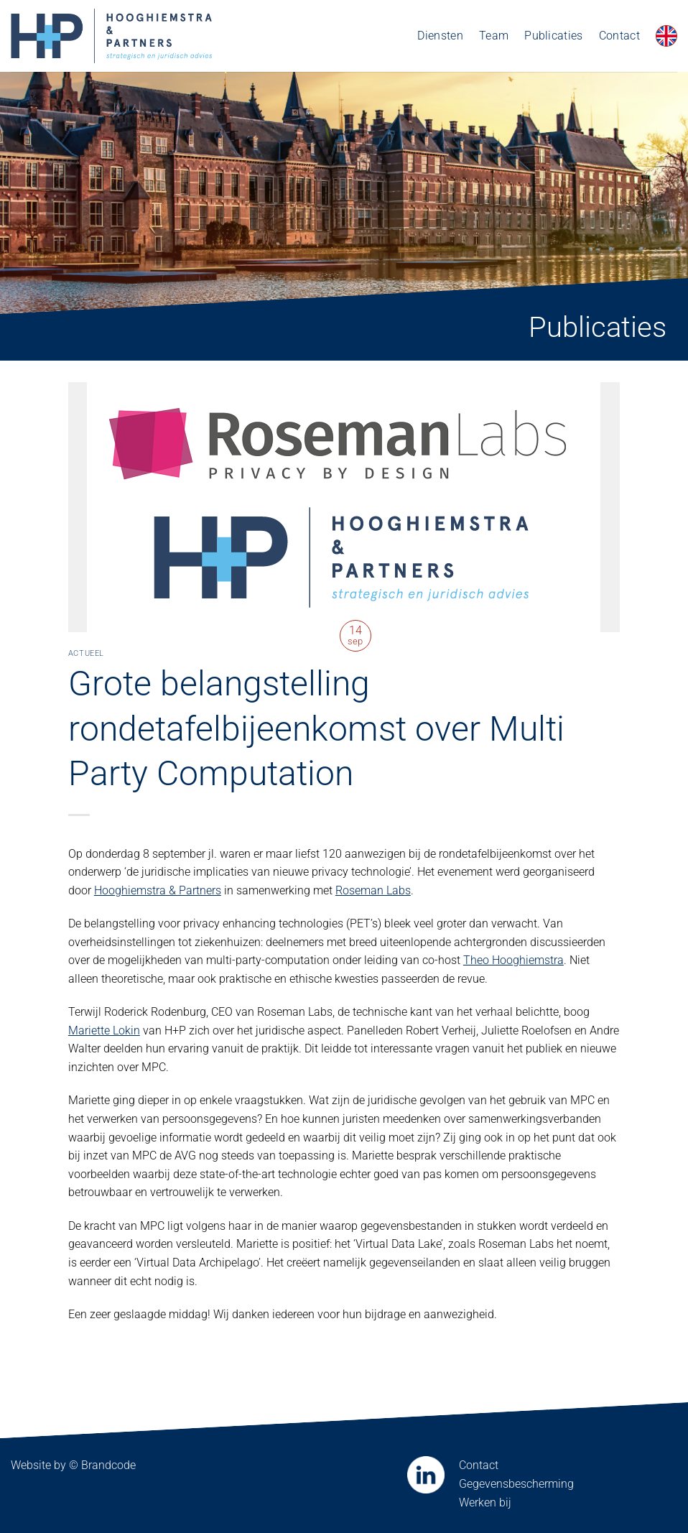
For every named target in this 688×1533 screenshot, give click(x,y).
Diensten (440, 35)
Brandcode (108, 1465)
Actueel (86, 653)
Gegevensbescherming (516, 1484)
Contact (619, 35)
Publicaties (553, 35)
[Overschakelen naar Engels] (666, 36)
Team (493, 35)
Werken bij (485, 1502)
